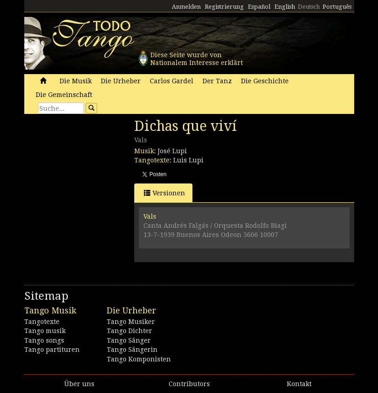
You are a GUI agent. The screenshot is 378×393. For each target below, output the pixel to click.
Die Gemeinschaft (64, 94)
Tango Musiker (131, 321)
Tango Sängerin (132, 349)
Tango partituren (52, 349)
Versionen (164, 193)
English (284, 6)
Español (259, 6)
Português (337, 6)
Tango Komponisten (139, 359)
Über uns (79, 384)
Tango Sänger (129, 340)
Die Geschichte (265, 81)
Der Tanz (217, 81)
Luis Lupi (188, 160)
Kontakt (299, 384)
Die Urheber (121, 81)
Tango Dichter (129, 330)
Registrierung (224, 6)
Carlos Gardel (171, 81)
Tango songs (44, 340)
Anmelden (186, 6)
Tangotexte (42, 321)
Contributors (189, 384)
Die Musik (76, 81)
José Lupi (172, 151)
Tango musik (45, 330)
